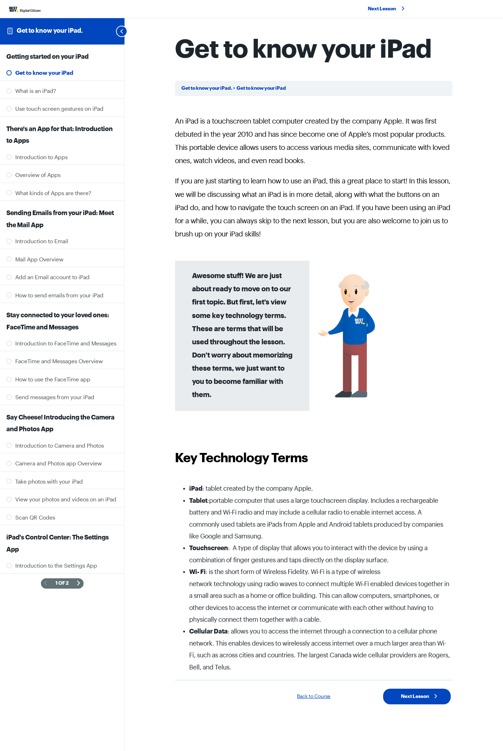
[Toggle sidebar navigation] (113, 31)
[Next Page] (78, 583)
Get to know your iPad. (50, 30)
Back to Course (313, 696)
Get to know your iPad (261, 88)
